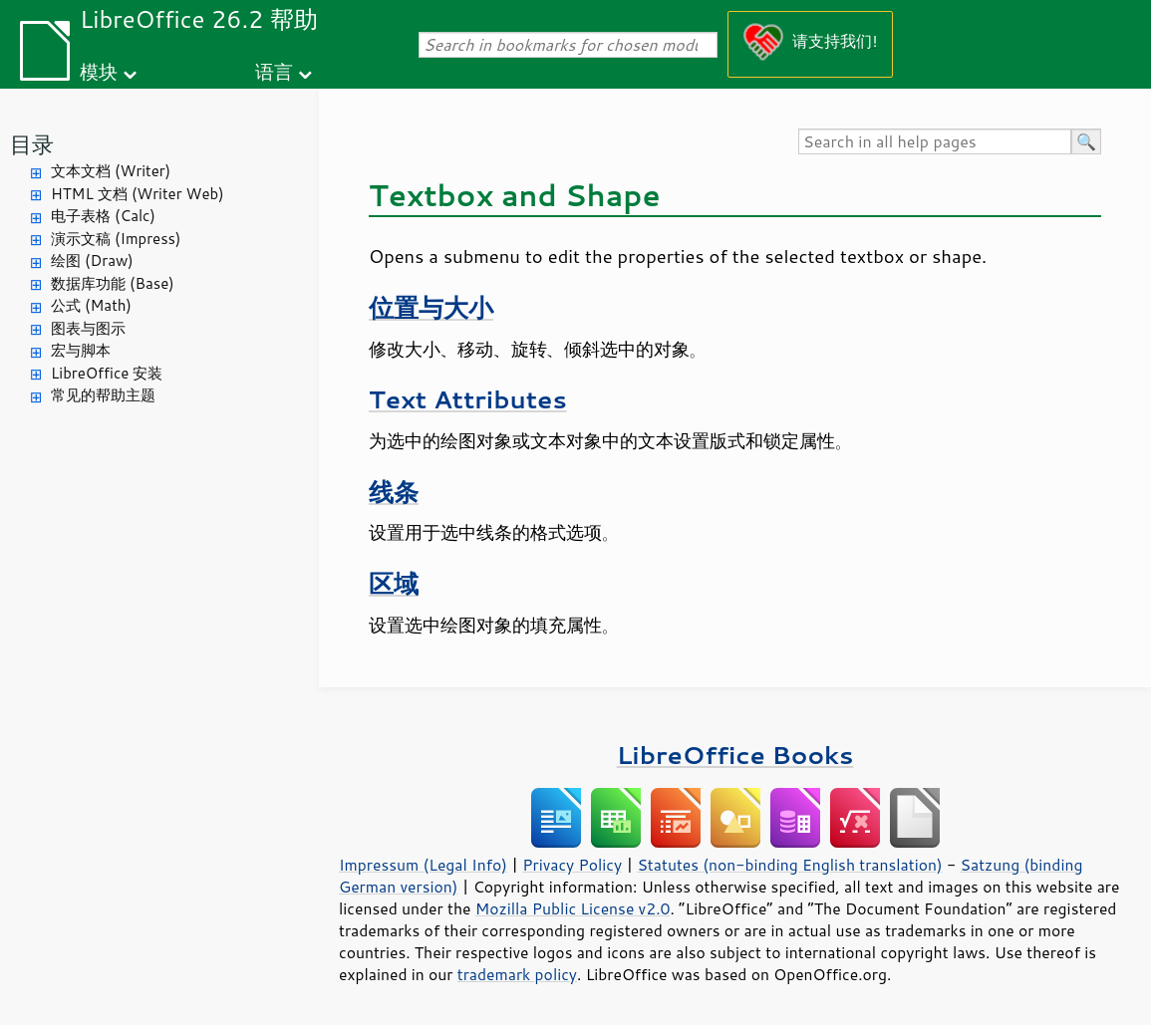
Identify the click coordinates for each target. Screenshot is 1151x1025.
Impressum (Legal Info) (423, 865)
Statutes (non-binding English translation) (789, 865)
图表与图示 (88, 328)
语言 (274, 71)
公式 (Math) (91, 305)
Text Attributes (468, 399)
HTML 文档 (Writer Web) (137, 193)
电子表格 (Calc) (103, 215)
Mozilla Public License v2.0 (573, 908)
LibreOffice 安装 (106, 373)
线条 (394, 491)
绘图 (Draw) (92, 260)
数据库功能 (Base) (112, 283)
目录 (32, 143)
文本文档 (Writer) (110, 170)
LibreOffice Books (735, 754)
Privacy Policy (572, 865)
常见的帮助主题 (103, 394)
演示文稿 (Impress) (115, 238)
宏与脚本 (81, 350)
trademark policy (517, 974)
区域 (394, 583)
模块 (99, 71)
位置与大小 (431, 307)
